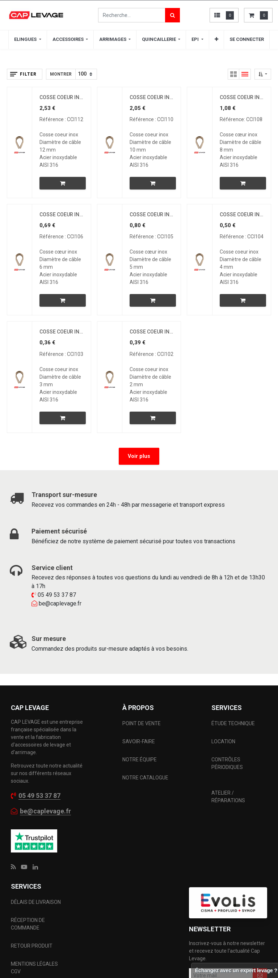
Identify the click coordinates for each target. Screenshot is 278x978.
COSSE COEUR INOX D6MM (61, 214)
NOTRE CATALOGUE (145, 778)
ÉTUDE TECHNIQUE (233, 723)
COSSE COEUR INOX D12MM (61, 97)
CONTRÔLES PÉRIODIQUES (227, 763)
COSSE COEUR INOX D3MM (61, 332)
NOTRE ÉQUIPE (139, 759)
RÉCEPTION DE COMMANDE (28, 924)
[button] (216, 39)
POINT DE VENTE (141, 723)
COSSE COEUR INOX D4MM (242, 214)
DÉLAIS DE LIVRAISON (36, 902)
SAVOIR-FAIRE (138, 741)
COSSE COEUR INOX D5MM (151, 214)
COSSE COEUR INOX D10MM (151, 97)
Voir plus (139, 456)
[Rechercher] (172, 15)
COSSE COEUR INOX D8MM (242, 97)
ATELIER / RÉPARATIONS (228, 796)
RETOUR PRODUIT (31, 946)
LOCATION (223, 741)
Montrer (61, 74)
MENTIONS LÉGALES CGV (34, 967)
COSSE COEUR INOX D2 (151, 332)
